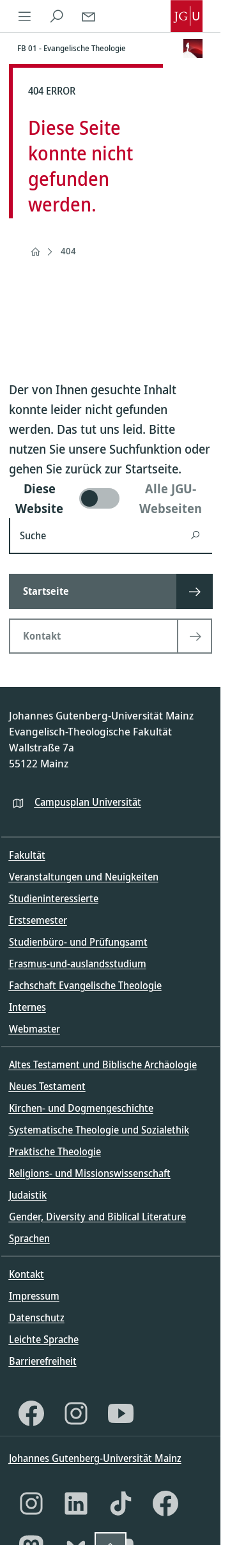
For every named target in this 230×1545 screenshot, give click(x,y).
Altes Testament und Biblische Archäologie (103, 1064)
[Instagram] (76, 1413)
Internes (27, 1007)
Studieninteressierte (53, 898)
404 (68, 251)
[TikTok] (121, 1503)
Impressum (34, 1296)
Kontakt (26, 1274)
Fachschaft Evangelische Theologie (85, 985)
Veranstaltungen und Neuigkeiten (83, 877)
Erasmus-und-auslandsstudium (77, 964)
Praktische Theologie (55, 1151)
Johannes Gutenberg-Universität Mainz (95, 1458)
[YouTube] (121, 1413)
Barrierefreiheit (43, 1361)
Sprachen (29, 1238)
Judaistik (28, 1195)
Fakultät (27, 855)
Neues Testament (47, 1086)
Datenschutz (37, 1318)
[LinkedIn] (76, 1503)
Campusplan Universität (87, 802)
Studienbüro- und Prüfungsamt (78, 942)
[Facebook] (31, 1413)
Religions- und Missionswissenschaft (90, 1173)
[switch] (110, 498)
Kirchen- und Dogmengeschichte (81, 1108)
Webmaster (34, 1029)
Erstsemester (38, 920)
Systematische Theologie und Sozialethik (99, 1130)
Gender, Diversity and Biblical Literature (97, 1217)
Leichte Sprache (44, 1339)
